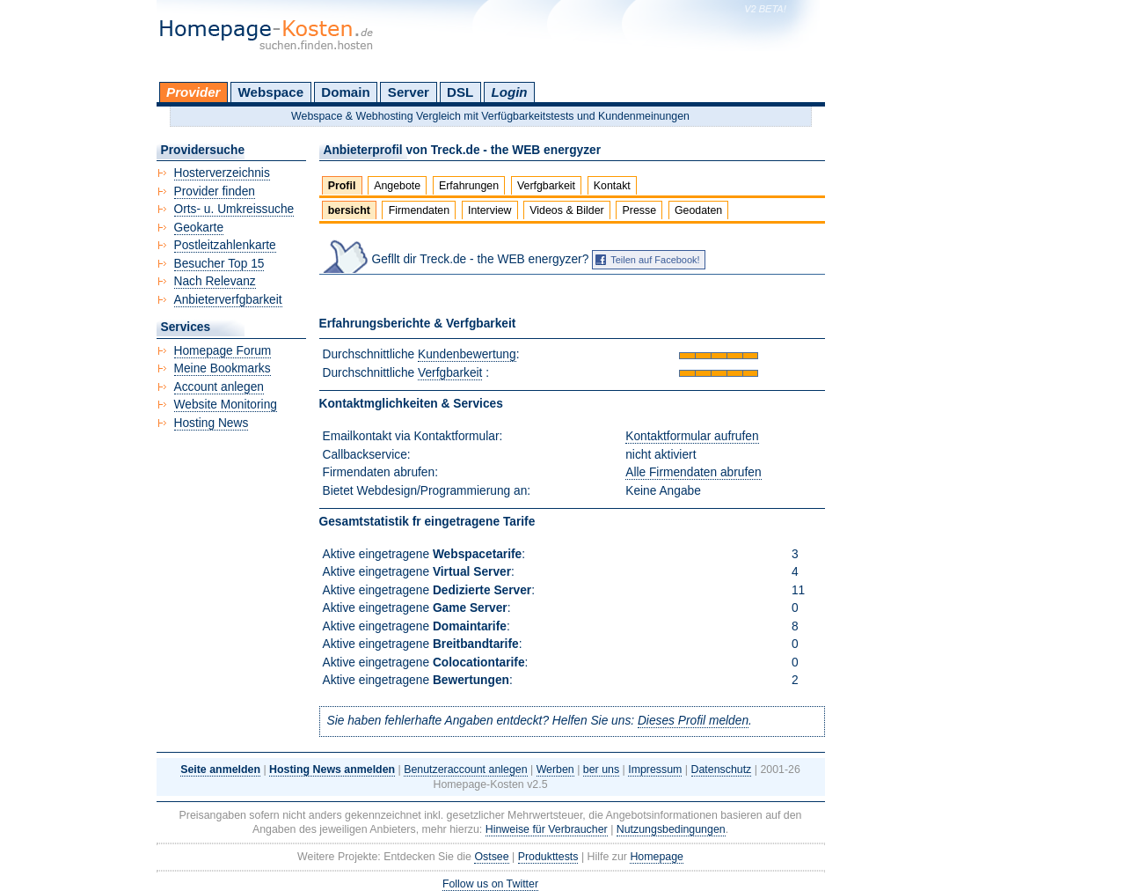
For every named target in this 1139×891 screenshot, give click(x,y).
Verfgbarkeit (546, 186)
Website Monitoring (225, 404)
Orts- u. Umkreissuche (234, 209)
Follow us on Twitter (490, 884)
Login (509, 92)
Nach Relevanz (215, 281)
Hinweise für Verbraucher (547, 829)
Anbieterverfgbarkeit (228, 299)
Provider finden (214, 191)
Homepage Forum (223, 350)
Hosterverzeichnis (222, 173)
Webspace (271, 92)
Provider (193, 92)
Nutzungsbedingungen (671, 829)
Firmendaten (419, 210)
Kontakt (612, 186)
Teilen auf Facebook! (655, 259)
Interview (490, 210)
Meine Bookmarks (222, 368)
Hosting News (211, 423)
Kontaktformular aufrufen (691, 436)
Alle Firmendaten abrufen (693, 472)
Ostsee (491, 856)
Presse (640, 210)
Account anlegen (219, 387)
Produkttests (548, 856)
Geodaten (698, 210)
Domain (345, 92)
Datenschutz (721, 769)
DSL (460, 92)
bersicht (349, 210)
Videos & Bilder (566, 210)
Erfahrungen (469, 186)
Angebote (397, 186)
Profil (342, 186)
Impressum (655, 769)
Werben (555, 769)
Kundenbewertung (467, 354)
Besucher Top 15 (219, 263)
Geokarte (199, 227)
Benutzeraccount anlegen (465, 769)
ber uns (601, 769)
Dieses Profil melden (693, 720)
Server (408, 92)
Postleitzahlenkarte (225, 245)
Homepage (656, 856)
